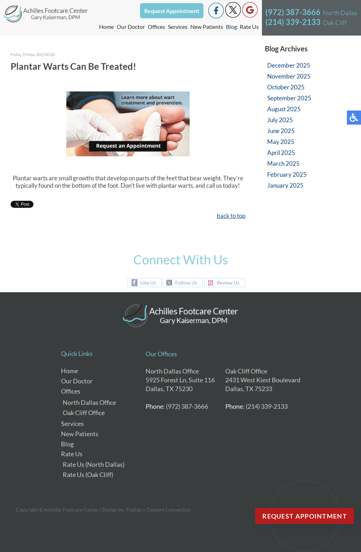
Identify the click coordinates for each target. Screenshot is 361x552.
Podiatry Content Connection (158, 510)
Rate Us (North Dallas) (93, 464)
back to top (231, 216)
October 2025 (286, 87)
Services (178, 26)
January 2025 (285, 185)
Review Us (228, 283)
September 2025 (289, 98)
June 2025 (281, 130)
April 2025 (281, 152)
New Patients (206, 26)
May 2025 (280, 141)
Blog (231, 26)
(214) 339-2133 (292, 22)
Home (106, 26)
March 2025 (283, 163)
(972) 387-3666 (292, 12)
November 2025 (289, 76)
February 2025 (287, 174)
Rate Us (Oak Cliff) (88, 474)
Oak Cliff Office (84, 412)
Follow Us (186, 283)
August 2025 (284, 109)
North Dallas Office (89, 402)
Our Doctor (131, 26)
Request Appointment (171, 10)
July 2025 (280, 120)
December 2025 (288, 65)
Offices (70, 391)
